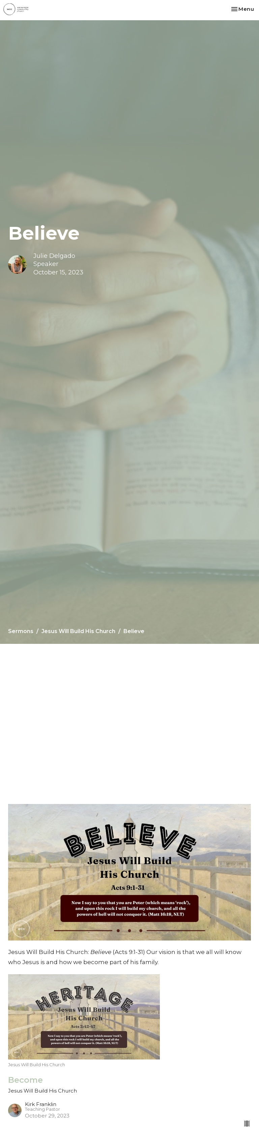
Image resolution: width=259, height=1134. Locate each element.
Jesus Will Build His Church (78, 631)
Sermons (20, 631)
